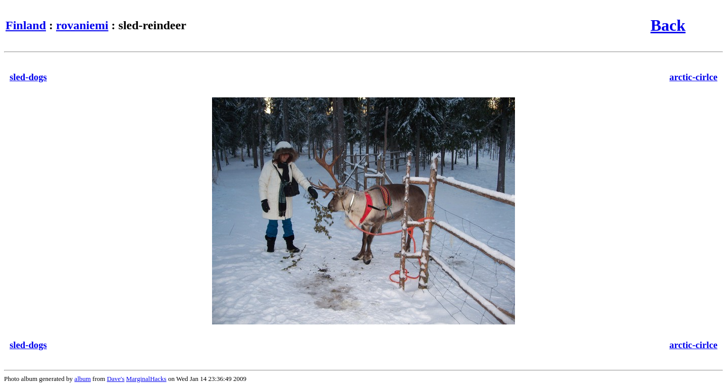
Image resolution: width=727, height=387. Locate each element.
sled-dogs (28, 77)
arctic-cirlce (693, 77)
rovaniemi (82, 25)
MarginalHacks (146, 378)
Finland (26, 25)
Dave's (116, 378)
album (82, 378)
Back (667, 25)
